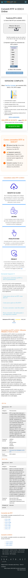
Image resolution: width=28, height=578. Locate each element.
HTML (13, 54)
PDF (13, 50)
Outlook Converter (14, 550)
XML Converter (5, 553)
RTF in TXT (7, 528)
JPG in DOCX (9, 545)
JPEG (13, 57)
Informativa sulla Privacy (13, 564)
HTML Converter (13, 552)
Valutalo (14, 322)
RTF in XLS (7, 520)
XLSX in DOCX (9, 542)
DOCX (13, 66)
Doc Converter (5, 552)
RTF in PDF (7, 519)
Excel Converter (20, 552)
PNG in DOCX (9, 543)
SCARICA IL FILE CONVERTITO (14, 72)
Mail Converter (21, 550)
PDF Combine (13, 553)
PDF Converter (5, 550)
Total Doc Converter (10, 85)
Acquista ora (14, 126)
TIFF (13, 64)
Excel (13, 52)
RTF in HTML (8, 522)
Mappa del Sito (4, 564)
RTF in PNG (8, 525)
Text (13, 61)
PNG (13, 59)
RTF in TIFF (8, 527)
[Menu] (25, 2)
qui (21, 268)
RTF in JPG (7, 524)
